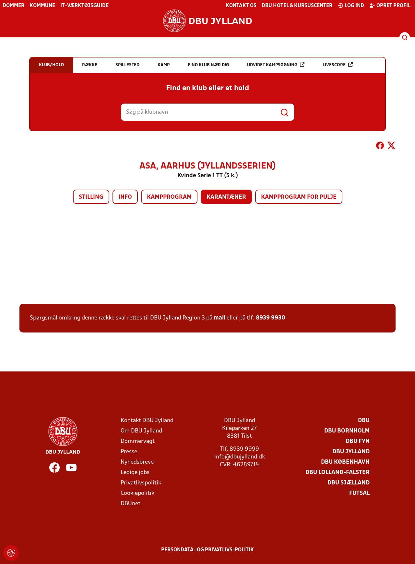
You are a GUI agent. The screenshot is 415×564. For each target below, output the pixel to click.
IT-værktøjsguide (84, 6)
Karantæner (226, 197)
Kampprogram (169, 197)
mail (219, 318)
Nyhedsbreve (137, 462)
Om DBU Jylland (141, 431)
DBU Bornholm (347, 431)
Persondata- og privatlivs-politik (207, 550)
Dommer (13, 6)
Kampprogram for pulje (299, 197)
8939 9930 (270, 318)
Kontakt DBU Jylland (147, 420)
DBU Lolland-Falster (337, 472)
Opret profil (389, 5)
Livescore (338, 64)
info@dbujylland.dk (239, 457)
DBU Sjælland (348, 483)
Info (125, 197)
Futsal (359, 493)
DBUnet (130, 504)
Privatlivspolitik (141, 483)
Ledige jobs (135, 472)
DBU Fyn (358, 441)
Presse (129, 452)
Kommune (42, 6)
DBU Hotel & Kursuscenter (297, 6)
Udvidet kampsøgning (275, 64)
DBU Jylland (351, 452)
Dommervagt (138, 441)
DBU (364, 420)
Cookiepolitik (137, 493)
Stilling (91, 197)
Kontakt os (241, 6)
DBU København (345, 462)
